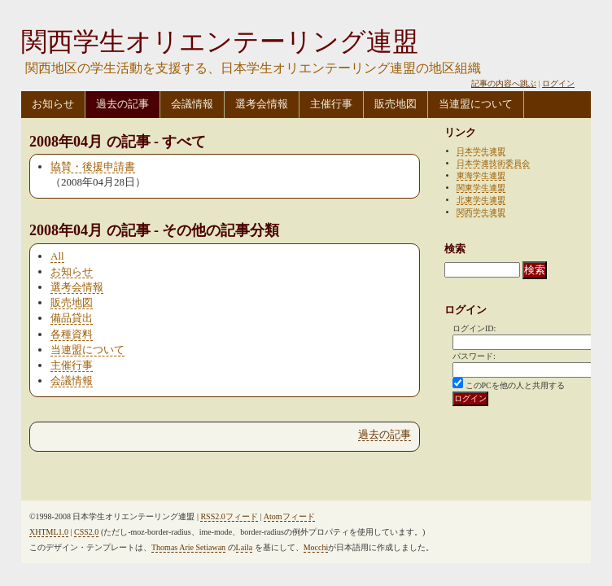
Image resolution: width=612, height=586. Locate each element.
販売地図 (395, 104)
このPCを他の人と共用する (515, 385)
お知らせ (53, 104)
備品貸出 (71, 318)
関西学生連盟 (481, 212)
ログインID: (474, 328)
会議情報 (192, 104)
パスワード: (474, 356)
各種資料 (71, 334)
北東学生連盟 (481, 199)
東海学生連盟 (481, 175)
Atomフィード (289, 516)
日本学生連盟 (481, 150)
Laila (244, 547)
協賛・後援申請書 (92, 166)
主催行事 (331, 104)
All (57, 256)
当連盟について (476, 104)
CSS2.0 (86, 531)
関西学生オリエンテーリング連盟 (219, 41)
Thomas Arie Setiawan (188, 547)
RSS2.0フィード (228, 516)
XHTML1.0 (48, 531)
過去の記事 (122, 104)
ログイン (558, 83)
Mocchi (316, 547)
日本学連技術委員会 (493, 163)
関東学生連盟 (481, 187)
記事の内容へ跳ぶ (503, 83)
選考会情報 (261, 104)
